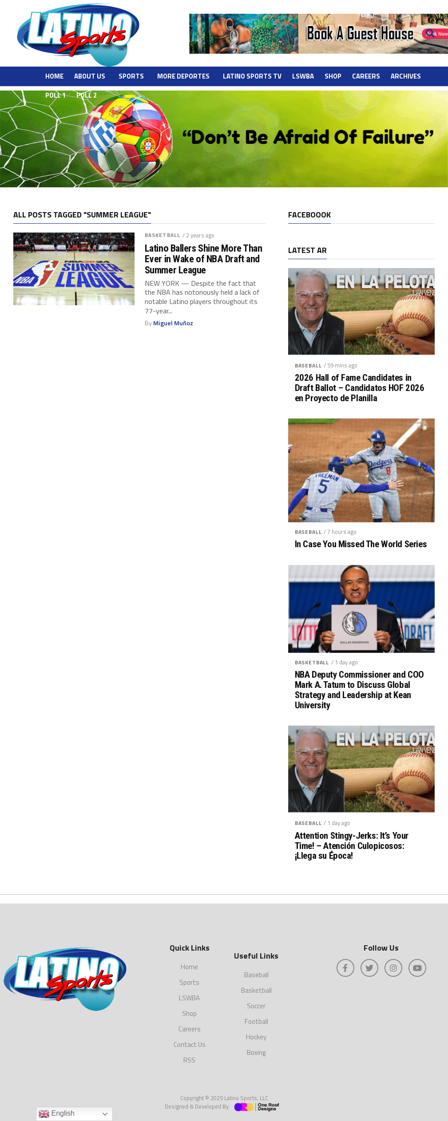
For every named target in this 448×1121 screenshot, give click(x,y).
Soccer (256, 1006)
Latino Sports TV (252, 76)
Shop (333, 76)
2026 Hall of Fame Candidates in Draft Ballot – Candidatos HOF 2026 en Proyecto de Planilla (359, 388)
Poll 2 (86, 95)
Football (256, 1021)
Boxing (256, 1052)
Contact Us (190, 1044)
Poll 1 (55, 95)
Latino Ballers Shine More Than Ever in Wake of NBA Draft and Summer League (203, 259)
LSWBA (303, 76)
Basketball (162, 235)
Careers (366, 76)
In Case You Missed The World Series (361, 544)
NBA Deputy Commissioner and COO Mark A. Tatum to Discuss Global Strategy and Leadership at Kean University (359, 690)
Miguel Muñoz (173, 323)
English (57, 1114)
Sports (131, 76)
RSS (189, 1060)
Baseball (308, 365)
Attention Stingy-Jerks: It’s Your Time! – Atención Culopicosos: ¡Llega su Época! (351, 846)
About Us (89, 76)
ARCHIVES (406, 76)
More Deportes (183, 76)
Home (54, 76)
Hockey (256, 1037)
